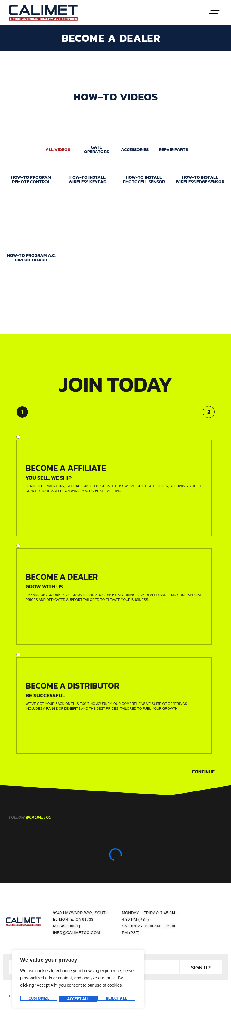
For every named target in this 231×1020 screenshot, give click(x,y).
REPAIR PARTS (173, 152)
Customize (38, 999)
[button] (214, 12)
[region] (78, 980)
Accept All (117, 999)
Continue (203, 774)
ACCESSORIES (135, 152)
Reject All (77, 999)
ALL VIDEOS (57, 152)
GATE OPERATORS (96, 152)
